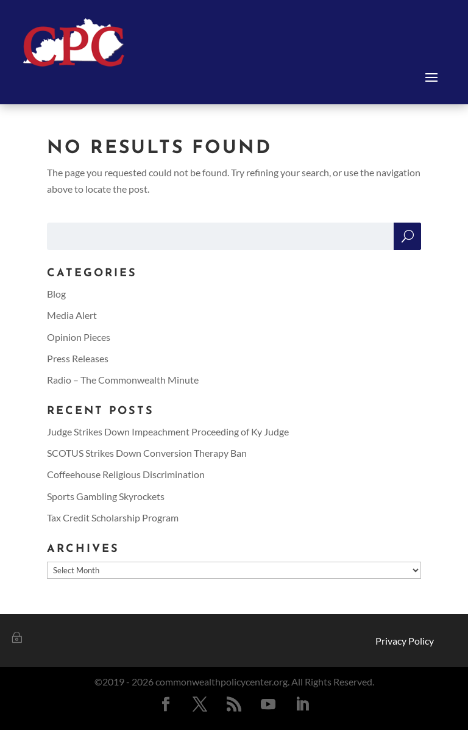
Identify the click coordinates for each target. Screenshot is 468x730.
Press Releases (77, 358)
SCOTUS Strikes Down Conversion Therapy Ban (147, 453)
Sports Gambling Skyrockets (106, 496)
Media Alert (72, 315)
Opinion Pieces (78, 337)
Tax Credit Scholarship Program (113, 517)
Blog (56, 293)
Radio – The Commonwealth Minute (123, 379)
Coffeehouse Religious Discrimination (126, 474)
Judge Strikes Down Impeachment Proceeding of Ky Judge (168, 431)
